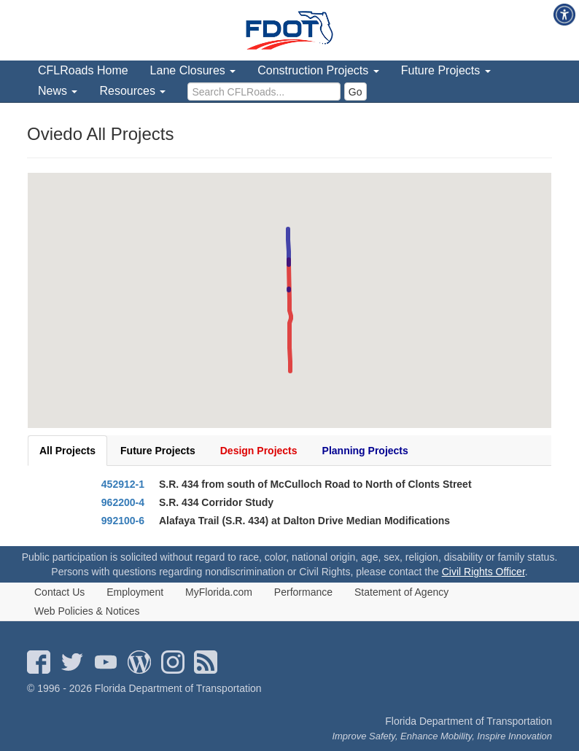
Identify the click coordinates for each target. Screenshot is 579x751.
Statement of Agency (401, 592)
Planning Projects (365, 450)
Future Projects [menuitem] (446, 70)
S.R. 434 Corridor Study (216, 502)
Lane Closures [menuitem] (193, 70)
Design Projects (259, 450)
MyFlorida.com (218, 592)
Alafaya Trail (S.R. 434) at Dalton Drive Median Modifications (304, 520)
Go (355, 92)
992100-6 (122, 520)
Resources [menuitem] (132, 91)
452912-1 (122, 484)
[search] (264, 91)
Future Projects (157, 450)
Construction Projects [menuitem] (318, 70)
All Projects (67, 450)
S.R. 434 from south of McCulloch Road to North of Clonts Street (315, 484)
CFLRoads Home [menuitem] (83, 70)
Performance (303, 592)
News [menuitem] (57, 91)
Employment (134, 592)
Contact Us (59, 592)
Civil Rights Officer (483, 571)
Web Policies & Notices (86, 611)
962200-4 (122, 502)
